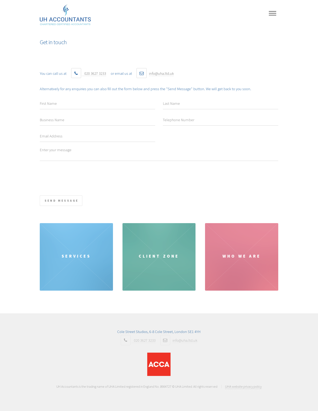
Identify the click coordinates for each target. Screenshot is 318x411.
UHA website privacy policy (243, 386)
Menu (272, 13)
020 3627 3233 (94, 73)
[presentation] (70, 174)
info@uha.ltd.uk (161, 73)
